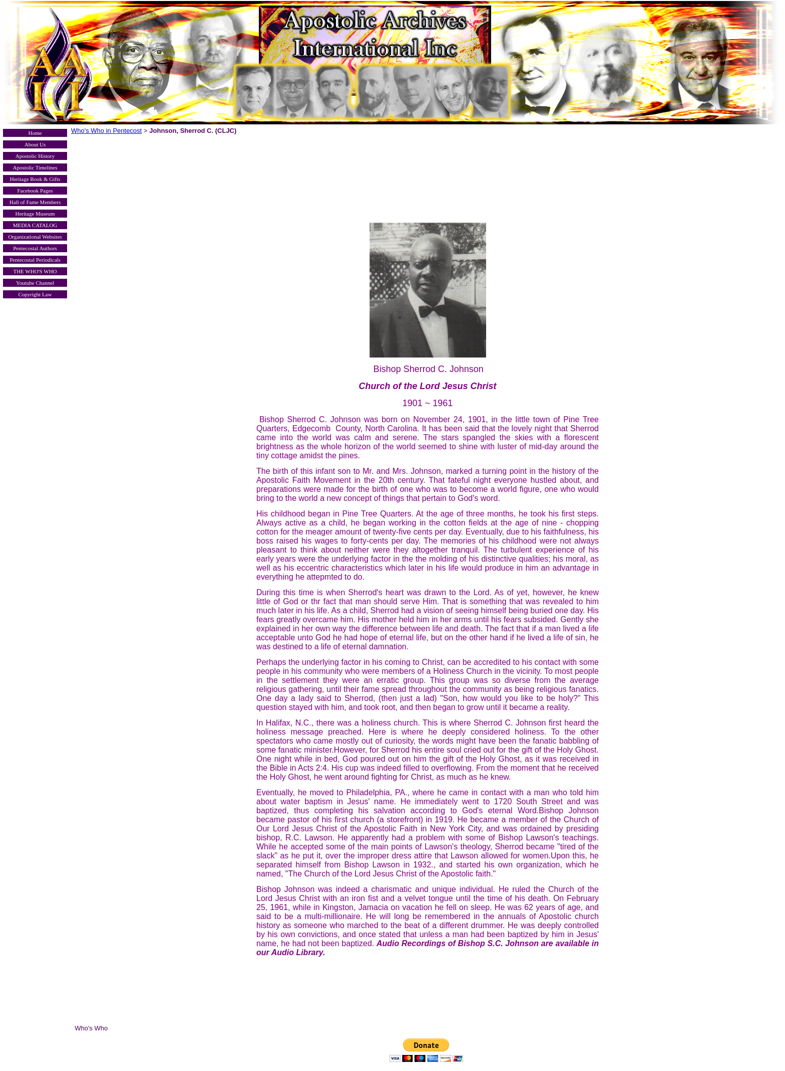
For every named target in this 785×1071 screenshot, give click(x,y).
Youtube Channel (35, 283)
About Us (35, 144)
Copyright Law (35, 294)
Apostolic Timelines (35, 167)
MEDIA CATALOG (35, 225)
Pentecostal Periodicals (35, 260)
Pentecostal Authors (35, 248)
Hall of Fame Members (35, 202)
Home (35, 133)
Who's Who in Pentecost (106, 130)
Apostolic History (35, 156)
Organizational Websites (35, 237)
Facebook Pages (35, 191)
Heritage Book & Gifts (35, 179)
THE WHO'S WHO (35, 271)
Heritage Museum (35, 214)
